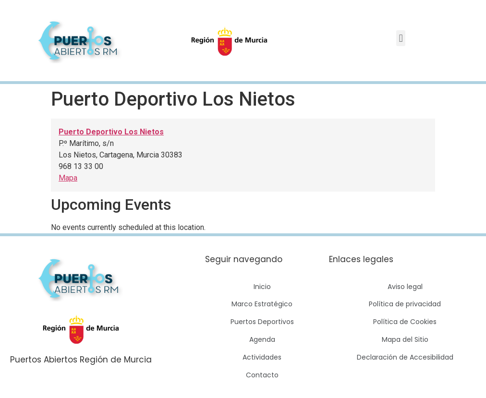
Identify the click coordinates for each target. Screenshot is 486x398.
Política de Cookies (405, 321)
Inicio (262, 286)
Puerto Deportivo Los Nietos (111, 131)
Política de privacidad (405, 304)
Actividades (262, 357)
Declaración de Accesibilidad (405, 357)
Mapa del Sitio (405, 339)
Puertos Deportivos (262, 321)
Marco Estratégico (261, 304)
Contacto (262, 375)
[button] (400, 38)
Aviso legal (405, 286)
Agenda (262, 339)
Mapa (68, 177)
